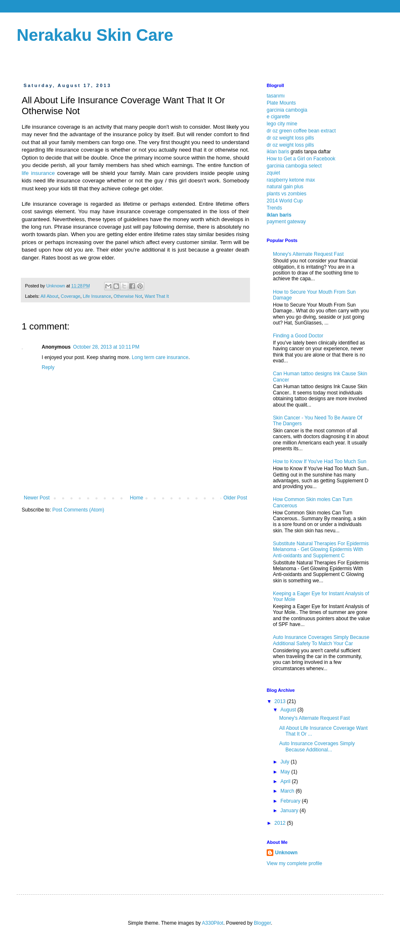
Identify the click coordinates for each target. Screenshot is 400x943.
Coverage (70, 296)
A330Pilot (212, 923)
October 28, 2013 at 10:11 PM (106, 347)
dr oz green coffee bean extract (301, 131)
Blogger (262, 923)
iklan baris (278, 152)
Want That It (157, 296)
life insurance (38, 173)
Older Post (235, 498)
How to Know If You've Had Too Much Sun (319, 461)
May (285, 772)
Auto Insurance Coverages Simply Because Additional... (317, 746)
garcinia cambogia (287, 110)
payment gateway (286, 222)
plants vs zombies (286, 194)
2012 (281, 823)
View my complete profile (294, 863)
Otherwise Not (128, 296)
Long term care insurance (160, 357)
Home (136, 498)
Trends (274, 208)
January (290, 810)
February (291, 801)
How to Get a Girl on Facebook (301, 159)
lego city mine (282, 124)
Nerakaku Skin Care (95, 35)
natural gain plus (285, 187)
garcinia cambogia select (294, 166)
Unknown (286, 853)
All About (49, 296)
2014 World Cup (285, 201)
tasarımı (276, 96)
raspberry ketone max (291, 180)
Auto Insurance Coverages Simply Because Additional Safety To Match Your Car (321, 640)
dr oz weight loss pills (290, 138)
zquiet (273, 173)
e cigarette (278, 117)
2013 (281, 701)
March (288, 791)
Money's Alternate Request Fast (308, 254)
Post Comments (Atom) (78, 510)
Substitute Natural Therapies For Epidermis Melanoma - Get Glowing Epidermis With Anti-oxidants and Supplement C (321, 550)
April (286, 781)
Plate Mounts (281, 103)
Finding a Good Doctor (298, 336)
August (289, 710)
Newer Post (37, 498)
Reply (48, 367)
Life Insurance (97, 296)
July (285, 762)
